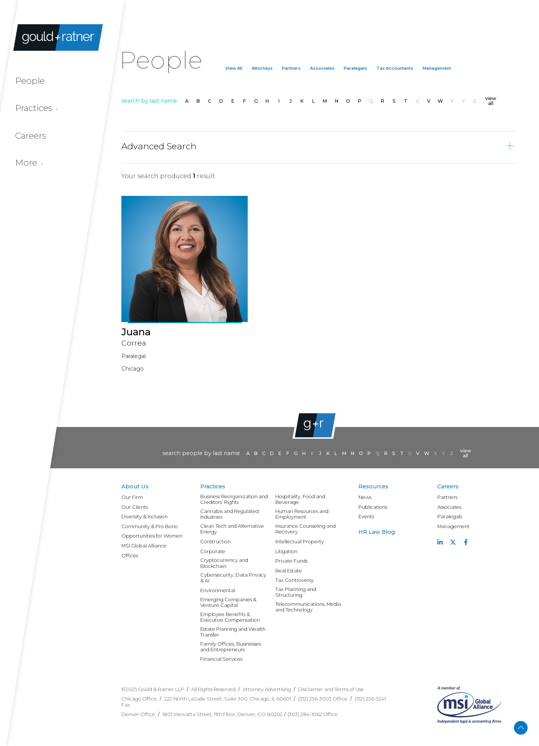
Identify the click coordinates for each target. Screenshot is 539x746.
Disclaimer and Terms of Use (331, 689)
